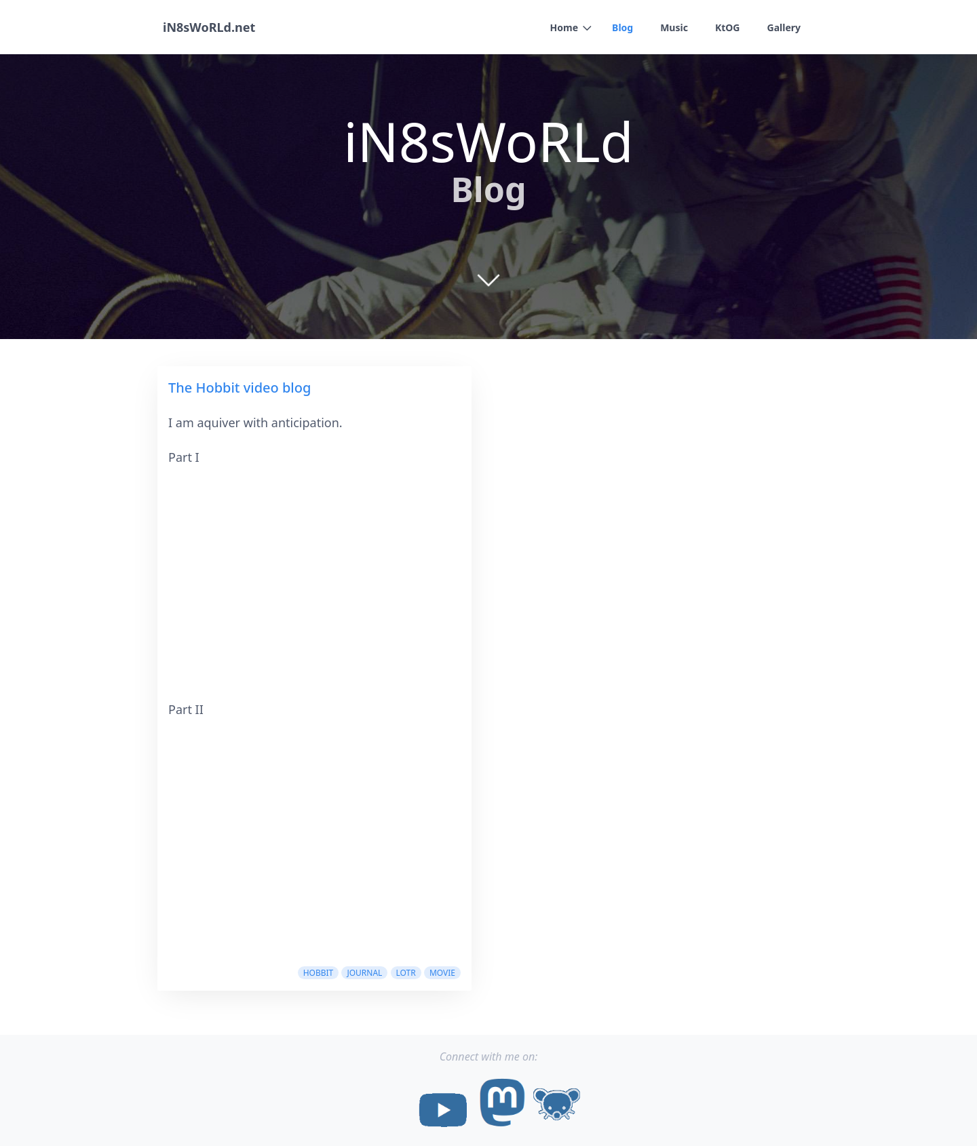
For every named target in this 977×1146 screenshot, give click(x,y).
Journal (364, 973)
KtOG (727, 27)
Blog (622, 27)
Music (674, 27)
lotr (406, 973)
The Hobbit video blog (239, 387)
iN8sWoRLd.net (209, 27)
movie (442, 973)
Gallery (784, 27)
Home (564, 27)
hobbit (318, 973)
